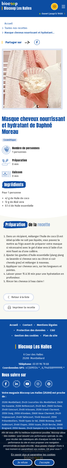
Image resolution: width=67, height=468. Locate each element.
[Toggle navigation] (63, 8)
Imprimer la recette (21, 307)
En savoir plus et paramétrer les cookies (33, 454)
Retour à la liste (18, 297)
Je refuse (22, 462)
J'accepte (44, 462)
